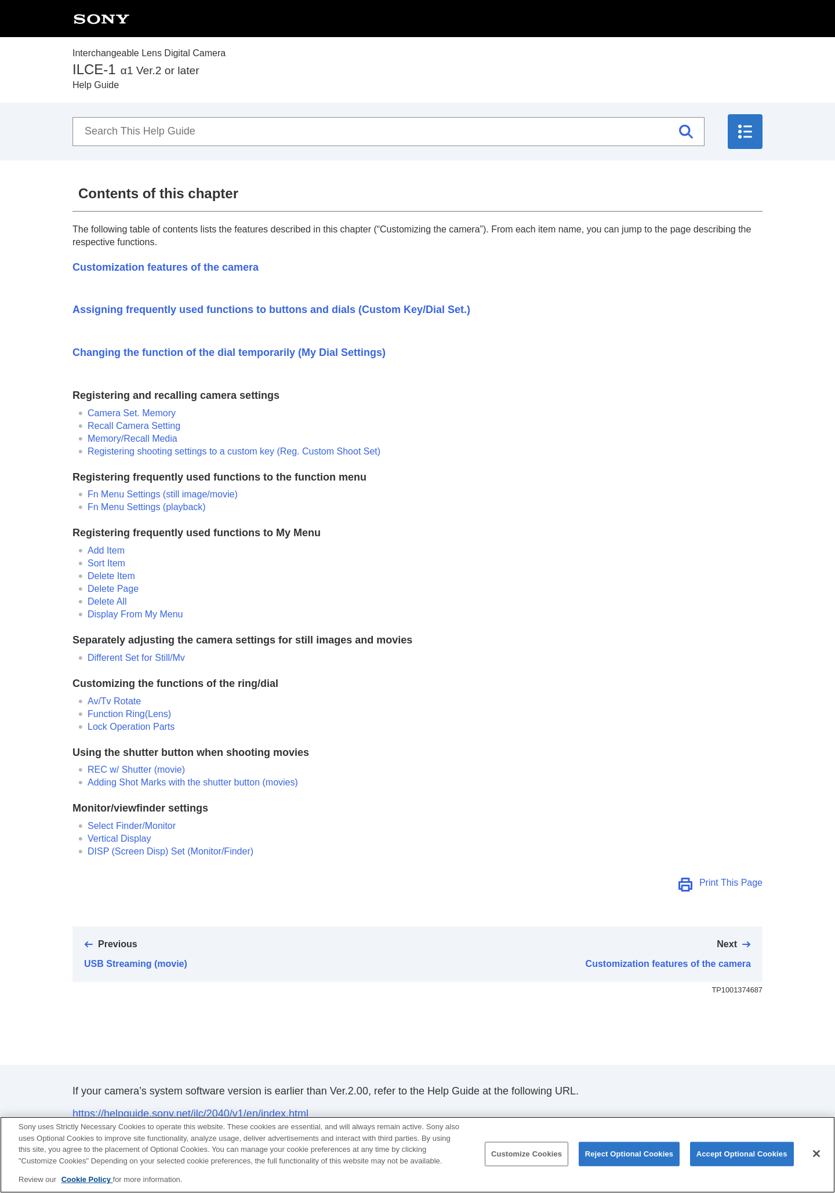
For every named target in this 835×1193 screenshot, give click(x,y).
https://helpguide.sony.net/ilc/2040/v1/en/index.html (190, 1113)
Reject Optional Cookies (629, 1166)
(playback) (147, 507)
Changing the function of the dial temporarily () (229, 352)
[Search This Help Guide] (388, 131)
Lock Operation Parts (131, 727)
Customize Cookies (526, 1166)
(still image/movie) (163, 494)
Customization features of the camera (165, 267)
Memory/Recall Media (132, 438)
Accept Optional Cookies (741, 1166)
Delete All (107, 601)
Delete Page (113, 589)
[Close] (816, 1166)
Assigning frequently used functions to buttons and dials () (271, 309)
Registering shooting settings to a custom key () (234, 451)
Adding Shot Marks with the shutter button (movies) (193, 782)
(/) (170, 851)
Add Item (106, 550)
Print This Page (731, 883)
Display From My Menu (135, 614)
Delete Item (111, 576)
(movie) (136, 769)
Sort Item (106, 563)
